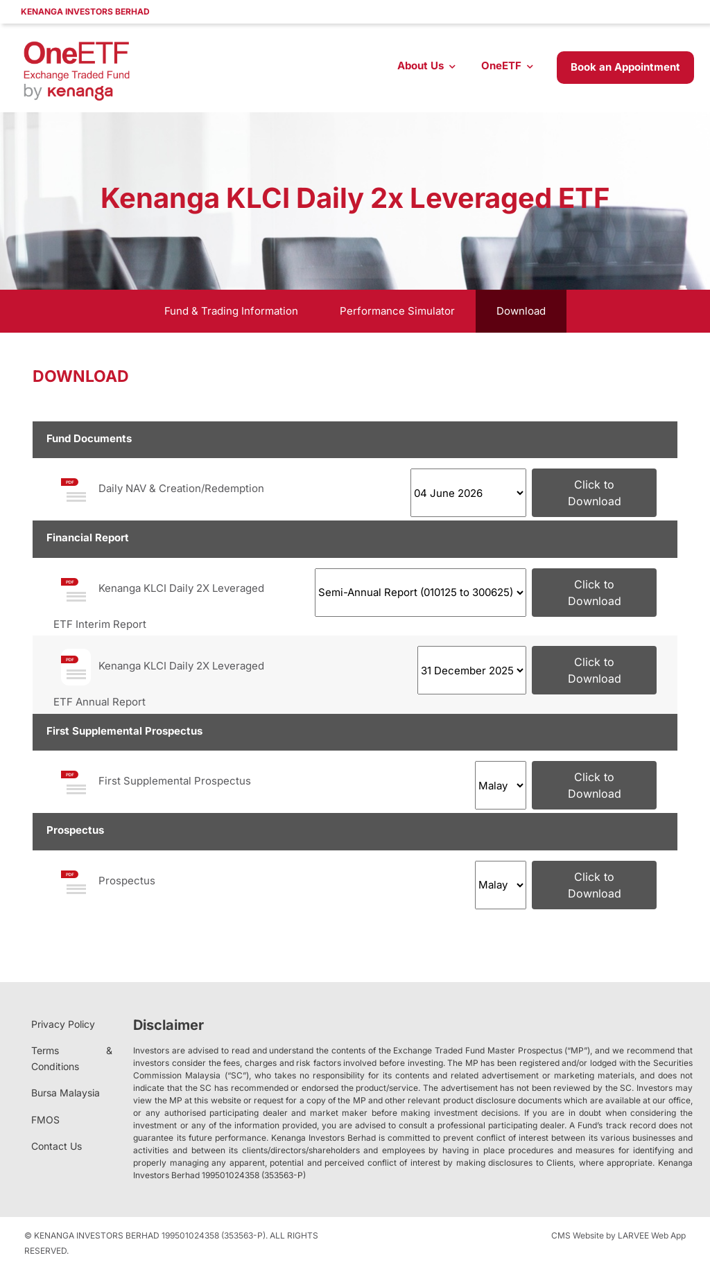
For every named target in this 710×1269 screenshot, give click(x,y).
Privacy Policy (63, 1024)
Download (521, 310)
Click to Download (594, 493)
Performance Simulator (397, 310)
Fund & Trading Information (231, 310)
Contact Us (56, 1146)
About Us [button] (420, 65)
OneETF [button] (501, 65)
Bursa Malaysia (65, 1093)
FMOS (45, 1120)
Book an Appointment (625, 66)
